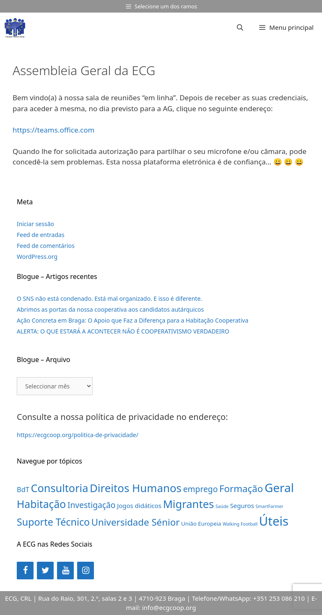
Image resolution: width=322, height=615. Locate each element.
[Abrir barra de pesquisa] (240, 27)
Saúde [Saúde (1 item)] (222, 506)
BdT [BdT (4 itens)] (23, 489)
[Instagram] (85, 570)
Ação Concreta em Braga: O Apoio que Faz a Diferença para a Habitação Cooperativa (132, 320)
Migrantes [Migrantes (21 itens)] (188, 504)
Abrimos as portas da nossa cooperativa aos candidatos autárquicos (110, 309)
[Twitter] (45, 570)
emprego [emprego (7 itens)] (200, 489)
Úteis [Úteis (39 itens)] (273, 521)
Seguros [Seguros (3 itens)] (242, 505)
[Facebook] (25, 570)
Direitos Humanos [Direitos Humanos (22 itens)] (136, 487)
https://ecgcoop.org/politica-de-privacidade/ (77, 435)
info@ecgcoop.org (169, 607)
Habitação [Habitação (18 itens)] (41, 504)
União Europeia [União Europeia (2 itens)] (201, 523)
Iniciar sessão (35, 224)
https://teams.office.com (53, 130)
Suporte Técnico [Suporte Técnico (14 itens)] (53, 522)
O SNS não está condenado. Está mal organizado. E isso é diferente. (109, 298)
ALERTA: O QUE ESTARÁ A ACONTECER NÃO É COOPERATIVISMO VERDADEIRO (123, 331)
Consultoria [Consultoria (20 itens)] (59, 488)
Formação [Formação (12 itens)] (241, 488)
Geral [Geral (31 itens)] (279, 487)
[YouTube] (65, 570)
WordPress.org (37, 257)
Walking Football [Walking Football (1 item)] (240, 524)
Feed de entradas (41, 235)
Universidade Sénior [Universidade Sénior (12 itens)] (135, 522)
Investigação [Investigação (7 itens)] (92, 505)
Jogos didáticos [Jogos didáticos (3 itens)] (139, 505)
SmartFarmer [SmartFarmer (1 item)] (269, 506)
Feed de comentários (46, 246)
